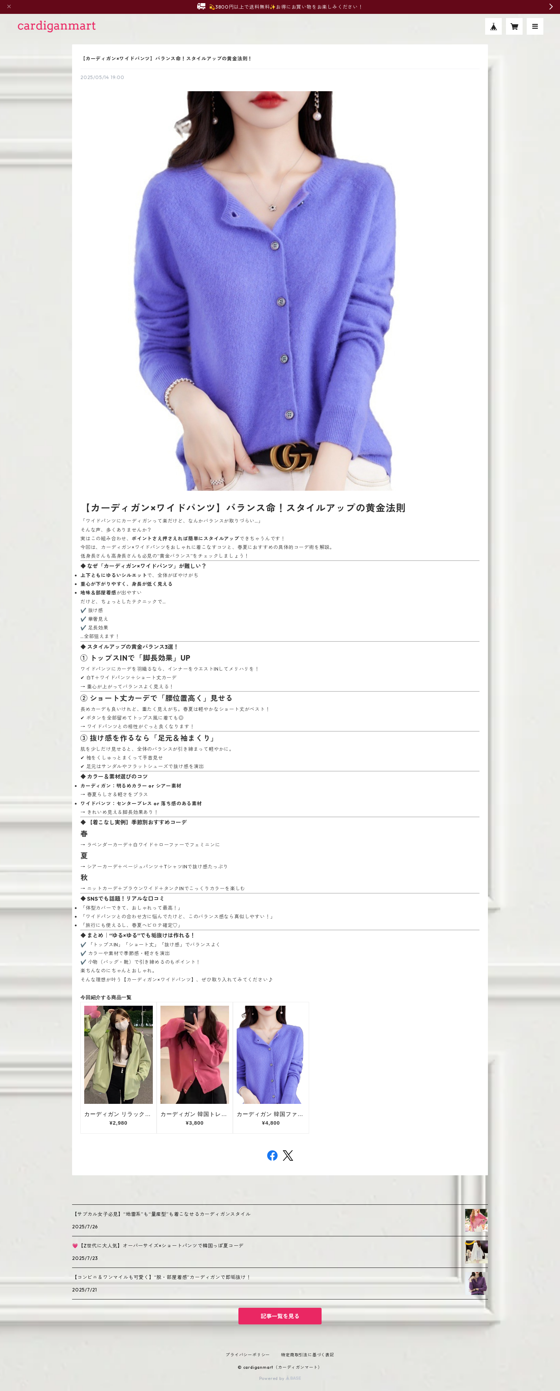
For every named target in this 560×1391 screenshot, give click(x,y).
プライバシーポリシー (248, 1354)
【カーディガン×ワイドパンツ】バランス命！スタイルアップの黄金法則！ (166, 58)
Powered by (280, 1378)
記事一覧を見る (280, 1316)
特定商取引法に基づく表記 (307, 1354)
